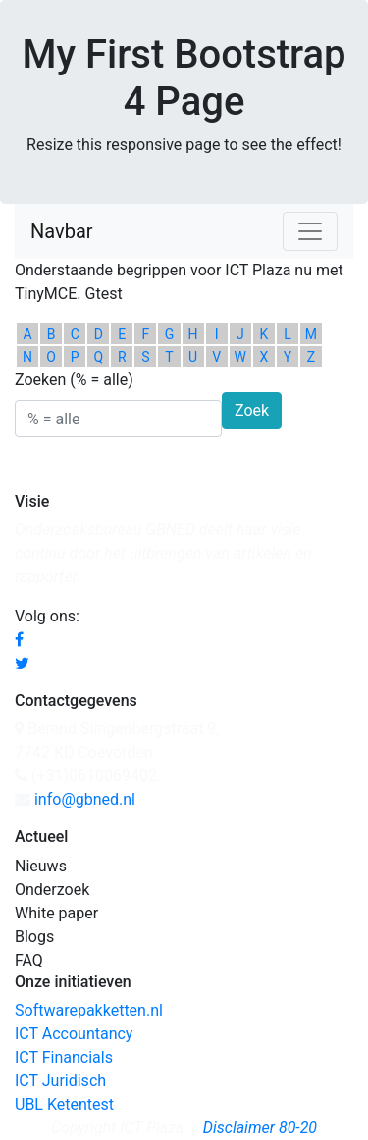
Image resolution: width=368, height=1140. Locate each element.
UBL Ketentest (64, 1104)
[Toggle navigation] (310, 231)
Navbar (61, 231)
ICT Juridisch (60, 1080)
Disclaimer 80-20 (260, 1127)
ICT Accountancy (73, 1033)
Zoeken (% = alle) (74, 380)
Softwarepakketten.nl (89, 1010)
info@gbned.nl (84, 799)
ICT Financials (64, 1057)
